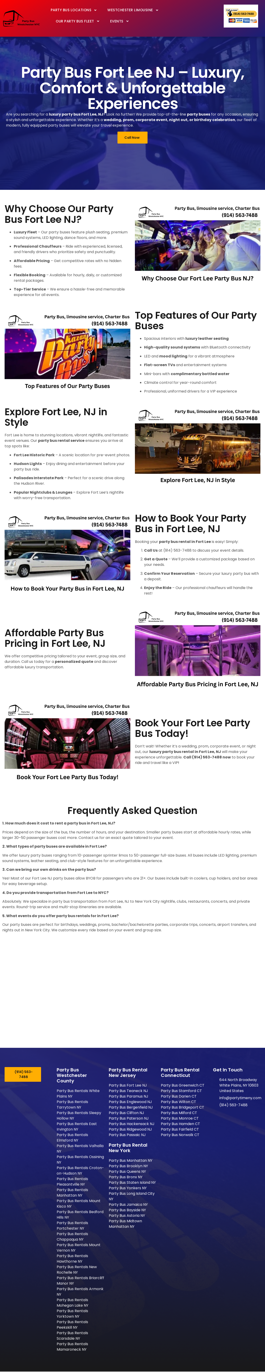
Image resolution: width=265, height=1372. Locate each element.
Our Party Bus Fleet (78, 21)
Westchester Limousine (133, 10)
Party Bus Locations (74, 10)
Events (119, 21)
